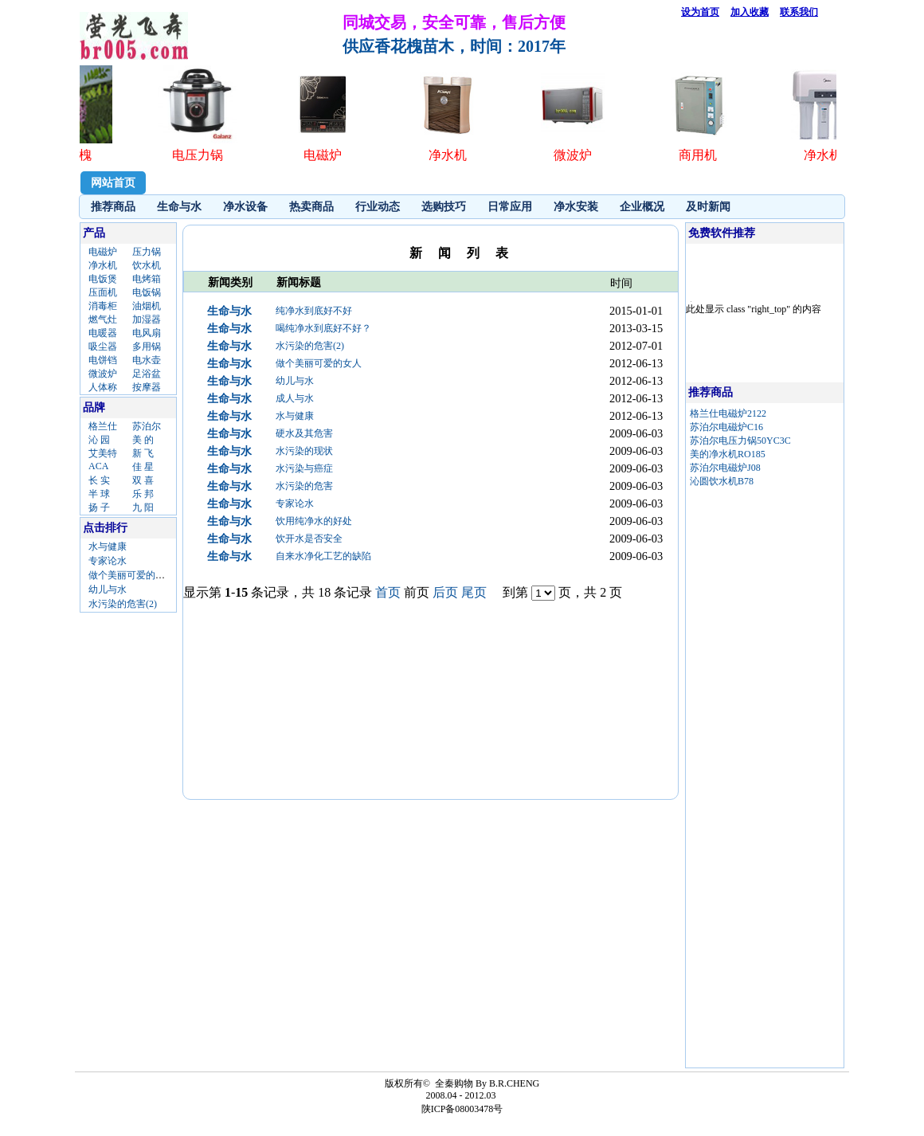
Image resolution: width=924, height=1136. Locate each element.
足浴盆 (146, 373)
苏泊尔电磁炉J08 (725, 467)
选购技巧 (443, 207)
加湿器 (146, 319)
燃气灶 (102, 319)
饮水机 (146, 265)
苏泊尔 (146, 426)
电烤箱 (146, 278)
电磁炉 (102, 251)
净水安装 (576, 207)
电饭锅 (146, 292)
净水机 (102, 265)
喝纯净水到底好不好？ (323, 328)
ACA (98, 466)
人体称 (102, 387)
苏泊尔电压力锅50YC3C (740, 440)
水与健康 (107, 546)
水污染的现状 (304, 450)
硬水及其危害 (304, 433)
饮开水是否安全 (309, 538)
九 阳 (143, 507)
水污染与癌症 (304, 468)
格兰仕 (102, 426)
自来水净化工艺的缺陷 (323, 556)
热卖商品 (311, 207)
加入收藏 (749, 12)
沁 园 (99, 439)
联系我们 (799, 12)
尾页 (474, 592)
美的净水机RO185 (727, 454)
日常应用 (509, 207)
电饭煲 (102, 278)
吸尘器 (102, 346)
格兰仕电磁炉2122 (728, 413)
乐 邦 (143, 493)
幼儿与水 (107, 589)
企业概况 (642, 207)
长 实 (99, 480)
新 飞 (143, 453)
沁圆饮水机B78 (722, 481)
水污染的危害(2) (122, 603)
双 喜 (143, 480)
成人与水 (295, 398)
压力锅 (146, 251)
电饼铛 (102, 360)
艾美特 (102, 453)
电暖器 (102, 333)
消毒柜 (102, 305)
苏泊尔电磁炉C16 (726, 427)
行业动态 (377, 207)
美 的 (143, 439)
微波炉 (102, 373)
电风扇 (146, 333)
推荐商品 (113, 207)
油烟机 (146, 305)
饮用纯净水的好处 (314, 521)
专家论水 (107, 560)
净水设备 (245, 207)
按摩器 (146, 387)
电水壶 (146, 360)
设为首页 (700, 12)
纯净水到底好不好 (314, 310)
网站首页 (113, 183)
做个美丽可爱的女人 (131, 575)
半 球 (99, 493)
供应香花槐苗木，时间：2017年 (454, 46)
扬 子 (99, 507)
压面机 (102, 292)
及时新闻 (708, 207)
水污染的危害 (304, 486)
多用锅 (146, 346)
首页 (388, 592)
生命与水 (179, 207)
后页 (445, 592)
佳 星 (143, 466)
